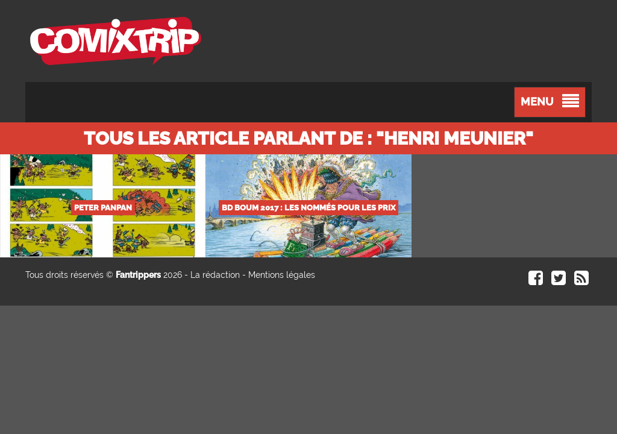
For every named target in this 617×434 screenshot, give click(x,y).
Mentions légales (281, 275)
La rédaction (215, 275)
